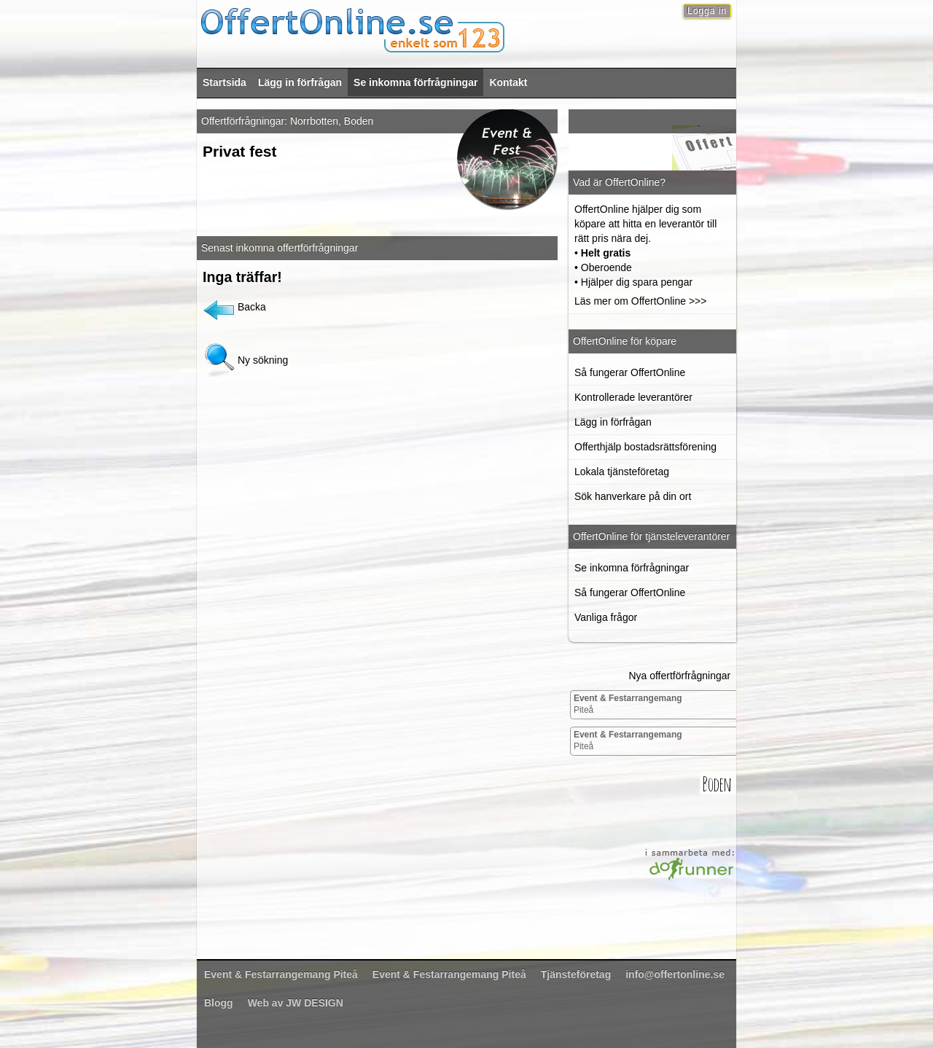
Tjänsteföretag (576, 974)
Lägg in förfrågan (300, 82)
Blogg (218, 1003)
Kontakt (508, 82)
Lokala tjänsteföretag (621, 471)
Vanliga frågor (605, 617)
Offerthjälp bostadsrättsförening (645, 447)
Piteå (628, 704)
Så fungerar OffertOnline (629, 372)
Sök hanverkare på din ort (632, 496)
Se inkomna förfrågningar (415, 82)
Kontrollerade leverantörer (633, 397)
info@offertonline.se (675, 974)
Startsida (224, 82)
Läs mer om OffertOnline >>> (640, 301)
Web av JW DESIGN (295, 1003)
